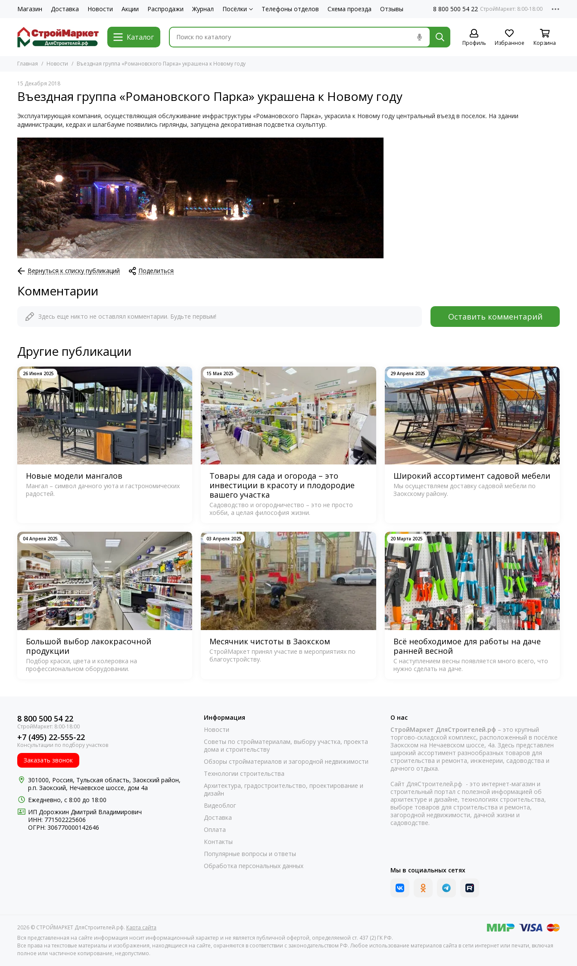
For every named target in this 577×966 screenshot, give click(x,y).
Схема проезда (349, 9)
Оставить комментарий (495, 316)
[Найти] (440, 37)
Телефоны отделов (290, 9)
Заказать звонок (48, 760)
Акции (130, 9)
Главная (27, 63)
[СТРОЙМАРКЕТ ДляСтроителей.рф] (58, 37)
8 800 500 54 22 (455, 9)
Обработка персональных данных (253, 866)
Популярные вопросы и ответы (250, 854)
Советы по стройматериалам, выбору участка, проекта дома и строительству (286, 745)
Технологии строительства (244, 774)
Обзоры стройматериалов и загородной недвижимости (286, 761)
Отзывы (391, 9)
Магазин (29, 9)
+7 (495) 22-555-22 (51, 737)
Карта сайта (141, 927)
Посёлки (237, 9)
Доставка (65, 9)
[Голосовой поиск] (419, 37)
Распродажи (165, 9)
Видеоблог (220, 805)
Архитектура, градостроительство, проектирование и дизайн (283, 789)
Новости (100, 9)
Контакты (218, 842)
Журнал (203, 9)
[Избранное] (509, 38)
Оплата (215, 830)
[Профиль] (474, 38)
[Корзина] (545, 38)
